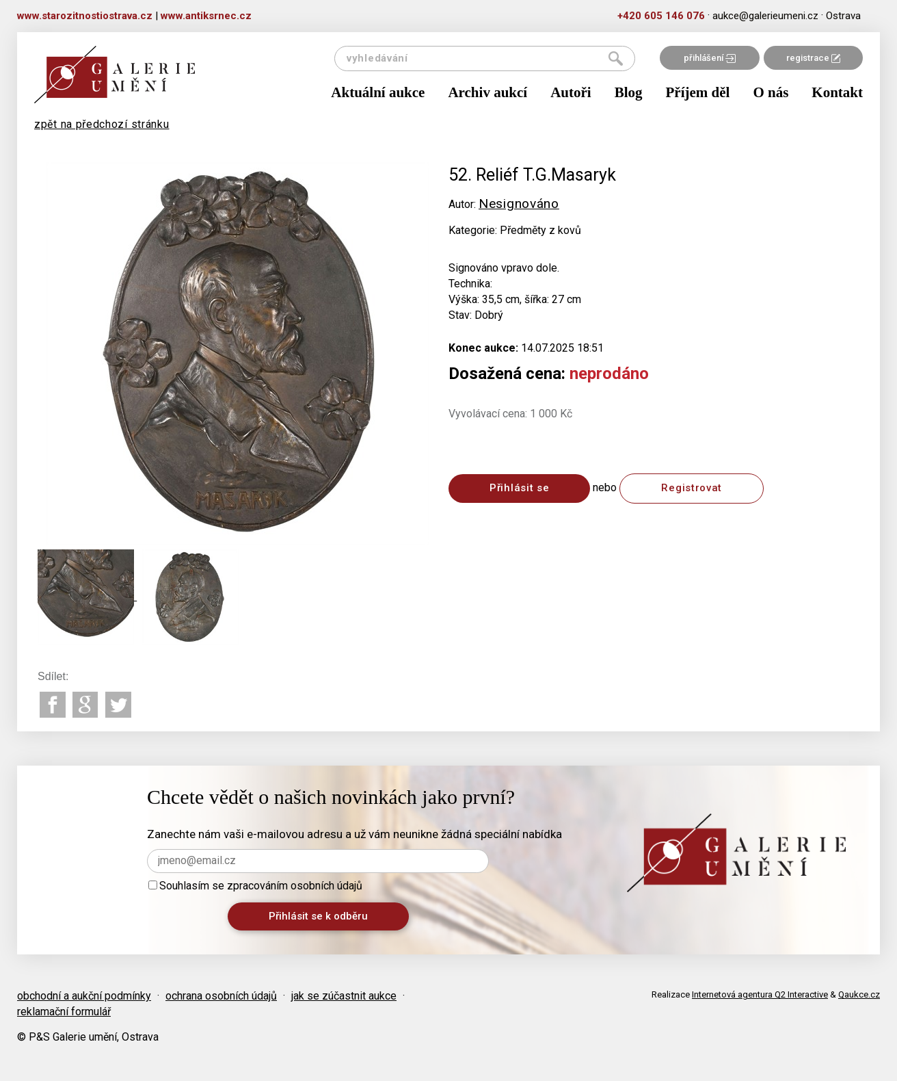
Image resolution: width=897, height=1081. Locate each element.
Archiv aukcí (487, 92)
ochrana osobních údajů (221, 995)
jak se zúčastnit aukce (344, 995)
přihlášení (710, 58)
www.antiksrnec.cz (206, 16)
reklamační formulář (64, 1011)
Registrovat (691, 488)
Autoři (570, 92)
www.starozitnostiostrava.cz (84, 16)
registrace (813, 58)
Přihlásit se (519, 488)
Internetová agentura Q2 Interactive (760, 994)
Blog (629, 92)
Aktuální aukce (378, 92)
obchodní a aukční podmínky (84, 995)
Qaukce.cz (859, 994)
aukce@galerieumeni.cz (765, 16)
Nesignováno (519, 203)
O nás (770, 92)
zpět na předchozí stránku (102, 124)
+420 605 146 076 (661, 16)
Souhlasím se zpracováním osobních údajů (255, 885)
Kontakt (837, 92)
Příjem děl (698, 92)
